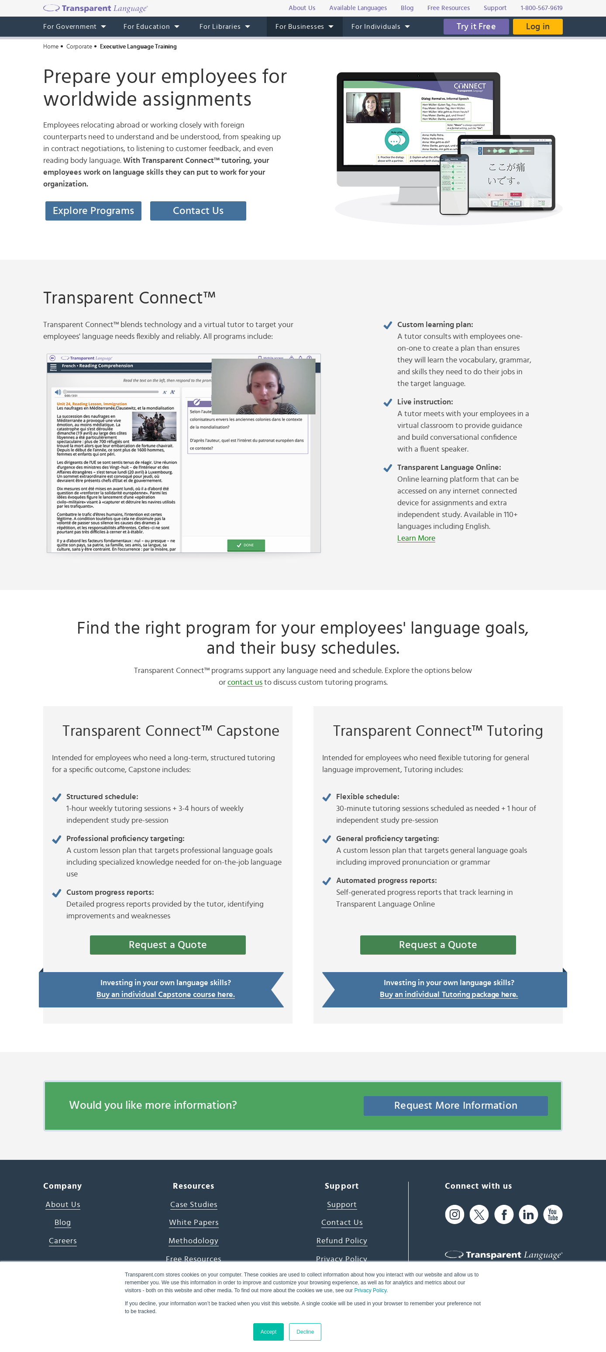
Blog (63, 1223)
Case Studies (193, 1205)
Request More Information (455, 1105)
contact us (244, 682)
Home (51, 47)
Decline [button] (305, 1332)
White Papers (194, 1223)
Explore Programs (93, 211)
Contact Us (198, 211)
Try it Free (476, 26)
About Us (62, 1205)
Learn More (416, 538)
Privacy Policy (370, 1290)
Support (342, 1205)
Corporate (79, 47)
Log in (538, 26)
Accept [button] (269, 1332)
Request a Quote (168, 945)
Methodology (194, 1241)
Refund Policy (342, 1241)
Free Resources (193, 1259)
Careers (63, 1241)
